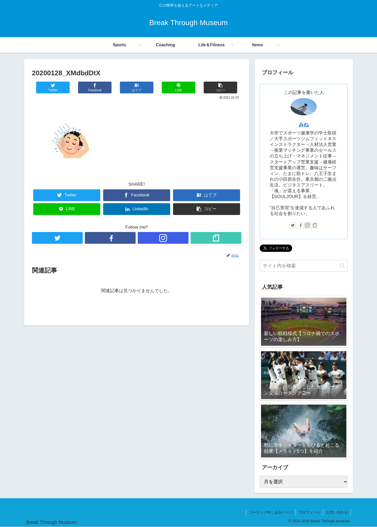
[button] (342, 266)
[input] (304, 266)
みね (304, 124)
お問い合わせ (337, 512)
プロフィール (309, 512)
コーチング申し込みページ (271, 512)
